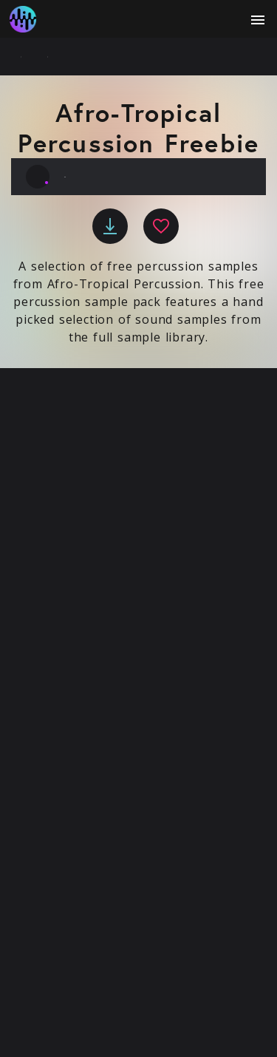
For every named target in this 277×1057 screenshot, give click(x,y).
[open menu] (257, 20)
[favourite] (161, 226)
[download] (110, 226)
